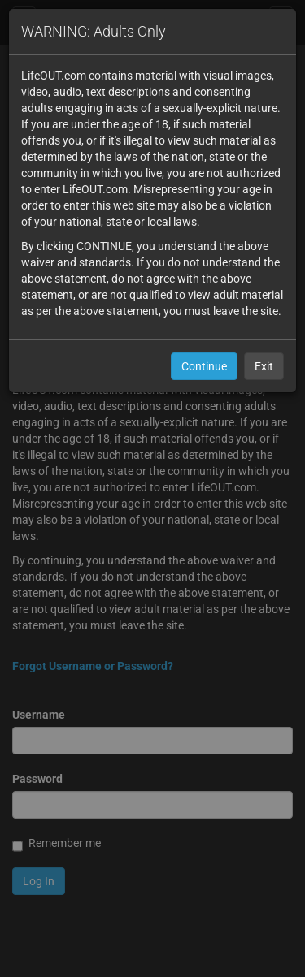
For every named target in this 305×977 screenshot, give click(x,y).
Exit (264, 366)
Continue (204, 366)
